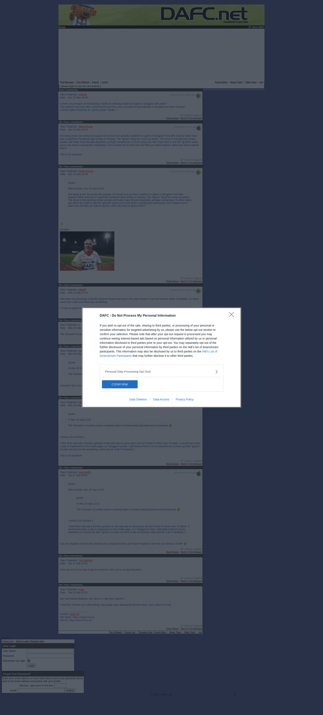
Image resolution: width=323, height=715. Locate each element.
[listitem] (161, 371)
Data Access (161, 399)
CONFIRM (121, 384)
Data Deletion (138, 399)
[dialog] (161, 357)
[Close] (233, 316)
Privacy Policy (185, 399)
